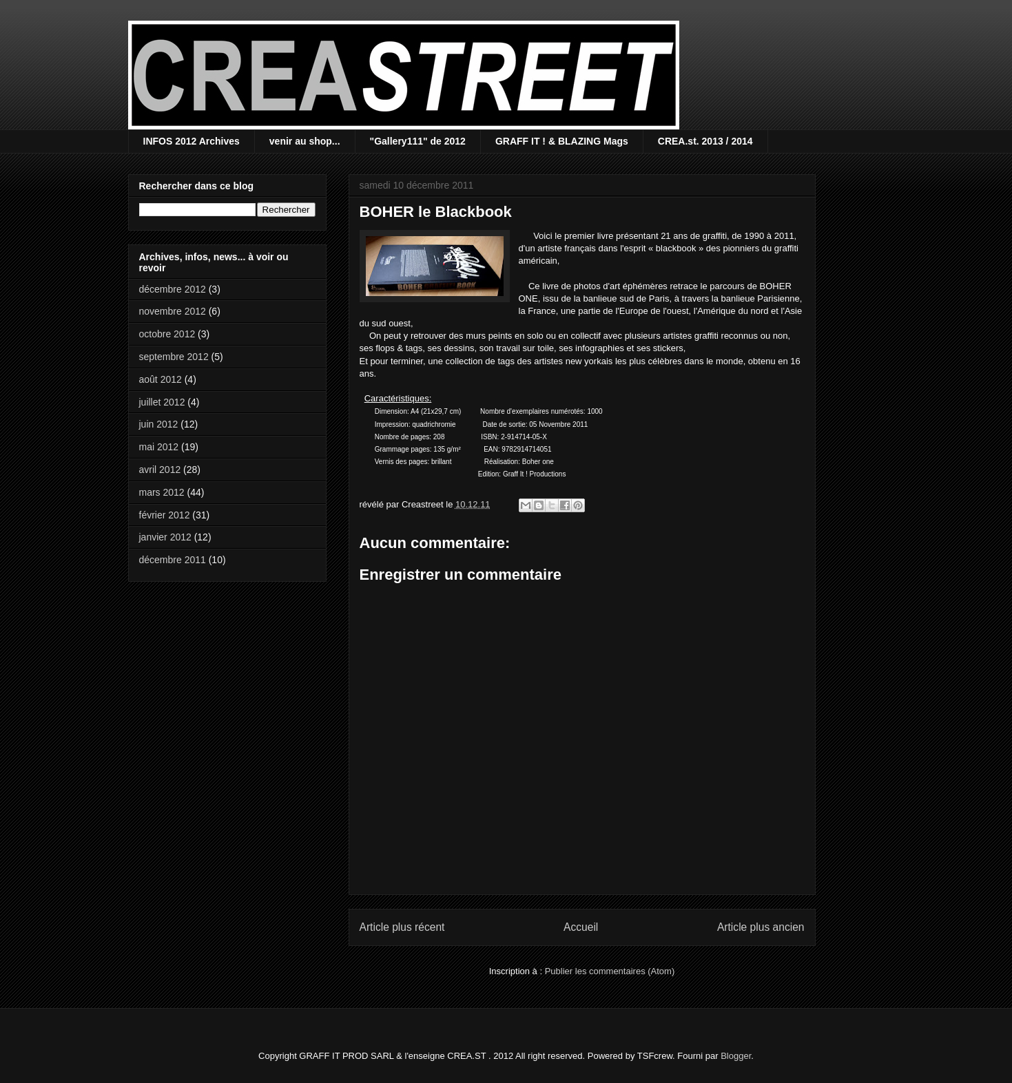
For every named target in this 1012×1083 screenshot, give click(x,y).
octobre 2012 (167, 333)
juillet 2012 (162, 402)
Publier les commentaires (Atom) (610, 971)
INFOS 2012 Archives (191, 141)
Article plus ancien (761, 927)
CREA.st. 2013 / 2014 (705, 141)
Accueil (581, 927)
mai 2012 (159, 446)
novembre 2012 (172, 311)
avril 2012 (160, 469)
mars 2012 (162, 492)
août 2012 (160, 379)
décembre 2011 (172, 559)
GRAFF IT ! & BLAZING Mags (561, 141)
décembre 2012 (172, 289)
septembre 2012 (174, 356)
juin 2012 (158, 424)
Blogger (736, 1056)
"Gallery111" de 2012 (418, 141)
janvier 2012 (165, 537)
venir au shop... (304, 141)
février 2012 (164, 515)
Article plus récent (402, 927)
